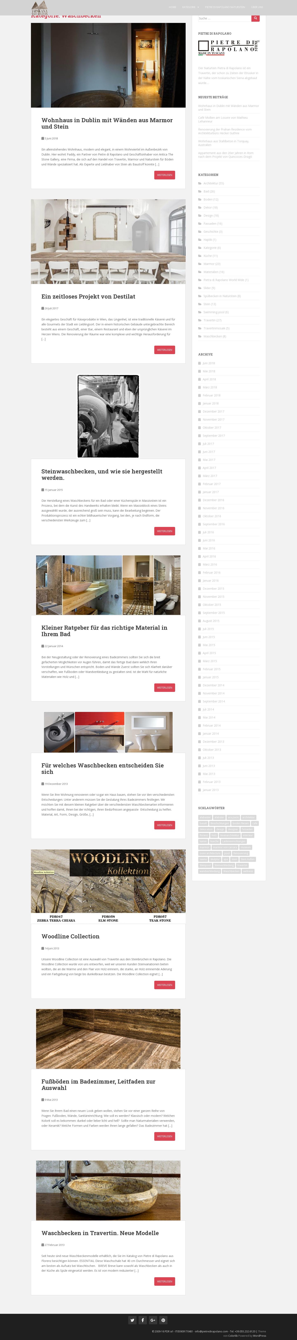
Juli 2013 (208, 758)
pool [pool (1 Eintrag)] (227, 853)
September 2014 (214, 701)
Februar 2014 (211, 725)
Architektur (211, 183)
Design (208, 215)
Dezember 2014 (213, 685)
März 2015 (210, 661)
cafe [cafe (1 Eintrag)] (254, 823)
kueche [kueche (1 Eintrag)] (214, 841)
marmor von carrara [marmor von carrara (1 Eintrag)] (225, 847)
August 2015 (211, 621)
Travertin (210, 320)
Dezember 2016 (213, 500)
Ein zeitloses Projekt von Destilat (88, 296)
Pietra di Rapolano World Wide (224, 280)
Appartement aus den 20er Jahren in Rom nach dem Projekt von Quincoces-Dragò (225, 155)
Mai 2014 (209, 717)
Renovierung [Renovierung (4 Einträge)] (240, 853)
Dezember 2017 (213, 411)
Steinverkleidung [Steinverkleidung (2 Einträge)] (224, 865)
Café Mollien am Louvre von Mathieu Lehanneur (223, 119)
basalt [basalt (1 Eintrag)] (203, 823)
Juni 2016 (209, 540)
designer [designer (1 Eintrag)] (233, 829)
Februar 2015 (211, 669)
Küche (208, 256)
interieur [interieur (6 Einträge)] (248, 835)
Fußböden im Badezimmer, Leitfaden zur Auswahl (98, 1085)
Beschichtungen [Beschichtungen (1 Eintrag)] (220, 823)
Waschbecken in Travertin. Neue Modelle (100, 1233)
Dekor (208, 207)
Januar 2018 (211, 403)
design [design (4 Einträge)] (220, 829)
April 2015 (209, 653)
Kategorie (188, 7)
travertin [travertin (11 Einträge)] (242, 865)
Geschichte (211, 232)
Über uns (257, 7)
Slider (207, 288)
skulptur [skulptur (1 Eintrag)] (215, 859)
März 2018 (210, 387)
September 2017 (214, 436)
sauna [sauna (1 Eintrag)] (203, 859)
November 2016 (213, 508)
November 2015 (213, 597)
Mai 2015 (209, 645)
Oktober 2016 (212, 516)
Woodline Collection (70, 936)
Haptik (208, 240)
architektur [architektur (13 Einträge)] (248, 817)
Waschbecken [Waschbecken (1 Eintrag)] (231, 871)
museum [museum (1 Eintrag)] (246, 847)
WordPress (259, 1336)
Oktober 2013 (212, 750)
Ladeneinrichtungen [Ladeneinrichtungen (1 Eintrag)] (233, 841)
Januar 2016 (211, 580)
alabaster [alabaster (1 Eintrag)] (205, 817)
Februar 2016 (211, 572)
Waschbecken (213, 336)
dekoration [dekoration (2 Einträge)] (206, 829)
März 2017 (210, 476)
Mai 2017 (209, 460)
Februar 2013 (211, 782)
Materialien (211, 272)
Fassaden (210, 223)
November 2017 (213, 419)
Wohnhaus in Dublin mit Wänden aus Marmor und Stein (107, 123)
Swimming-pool (214, 312)
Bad (206, 191)
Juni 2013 (209, 766)
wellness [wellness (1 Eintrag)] (248, 871)
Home (172, 7)
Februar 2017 (211, 484)
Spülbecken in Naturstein (220, 296)
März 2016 (210, 564)
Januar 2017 (211, 492)
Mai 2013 (209, 774)
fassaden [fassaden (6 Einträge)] (247, 829)
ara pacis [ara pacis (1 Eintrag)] (233, 817)
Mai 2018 (209, 371)
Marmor (209, 264)
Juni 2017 (209, 452)
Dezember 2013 (213, 742)
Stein (207, 304)
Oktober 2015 (212, 605)
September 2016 (214, 524)
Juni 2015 (209, 637)
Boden (208, 199)
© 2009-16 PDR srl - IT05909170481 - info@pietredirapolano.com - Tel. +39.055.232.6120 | (205, 1331)
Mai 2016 (209, 548)
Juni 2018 (209, 363)
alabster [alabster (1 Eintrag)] (219, 817)
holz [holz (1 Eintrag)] (214, 835)
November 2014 (213, 693)
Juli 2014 (208, 709)
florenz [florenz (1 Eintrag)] (204, 835)
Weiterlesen (164, 175)
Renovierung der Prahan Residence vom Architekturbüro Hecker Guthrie (225, 131)
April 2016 (209, 556)
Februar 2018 (211, 395)
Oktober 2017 (212, 427)
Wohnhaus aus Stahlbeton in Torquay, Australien (223, 143)
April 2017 (209, 468)
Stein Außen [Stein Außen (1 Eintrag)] (248, 859)
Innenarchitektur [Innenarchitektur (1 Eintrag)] (229, 835)
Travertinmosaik (214, 328)
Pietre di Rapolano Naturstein (225, 7)
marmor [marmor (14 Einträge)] (204, 847)
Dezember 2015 (213, 589)
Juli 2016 (208, 532)
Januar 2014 (211, 733)
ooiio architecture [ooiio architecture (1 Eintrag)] (210, 853)
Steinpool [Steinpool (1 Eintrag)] (205, 865)
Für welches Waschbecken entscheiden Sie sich (102, 768)
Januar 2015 (211, 677)
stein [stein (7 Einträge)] (234, 859)
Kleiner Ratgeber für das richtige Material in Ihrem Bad (104, 631)
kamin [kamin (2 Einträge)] (203, 841)
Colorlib (233, 1336)
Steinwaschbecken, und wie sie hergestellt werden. (101, 474)
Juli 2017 (208, 444)
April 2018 (209, 379)
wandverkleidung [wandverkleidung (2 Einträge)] (210, 871)
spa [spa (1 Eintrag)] (226, 859)
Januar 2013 (211, 790)
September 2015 (214, 613)
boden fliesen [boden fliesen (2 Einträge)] (241, 823)
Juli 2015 (208, 629)
